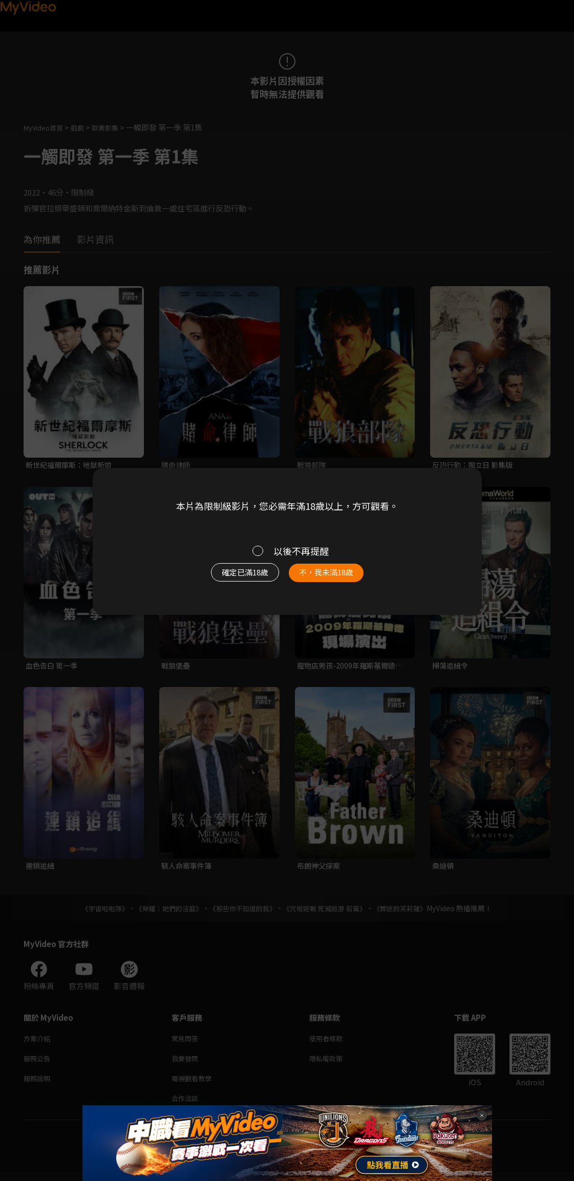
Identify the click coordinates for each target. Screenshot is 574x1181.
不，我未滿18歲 (337, 577)
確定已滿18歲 (233, 577)
